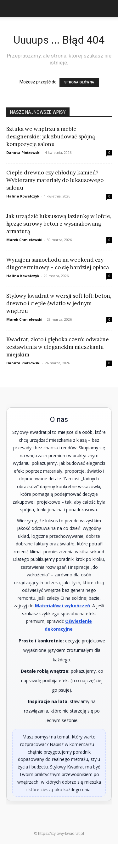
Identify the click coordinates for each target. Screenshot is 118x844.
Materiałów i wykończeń (62, 606)
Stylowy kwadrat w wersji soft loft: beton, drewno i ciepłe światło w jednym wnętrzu (58, 303)
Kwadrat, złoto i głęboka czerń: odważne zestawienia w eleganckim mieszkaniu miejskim (57, 347)
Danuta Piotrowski (23, 152)
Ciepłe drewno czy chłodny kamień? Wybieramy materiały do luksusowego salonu (55, 180)
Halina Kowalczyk (22, 196)
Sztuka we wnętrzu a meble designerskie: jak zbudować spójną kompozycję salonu (50, 136)
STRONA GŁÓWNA (79, 82)
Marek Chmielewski (24, 239)
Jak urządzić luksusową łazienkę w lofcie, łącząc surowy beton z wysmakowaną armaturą (58, 224)
